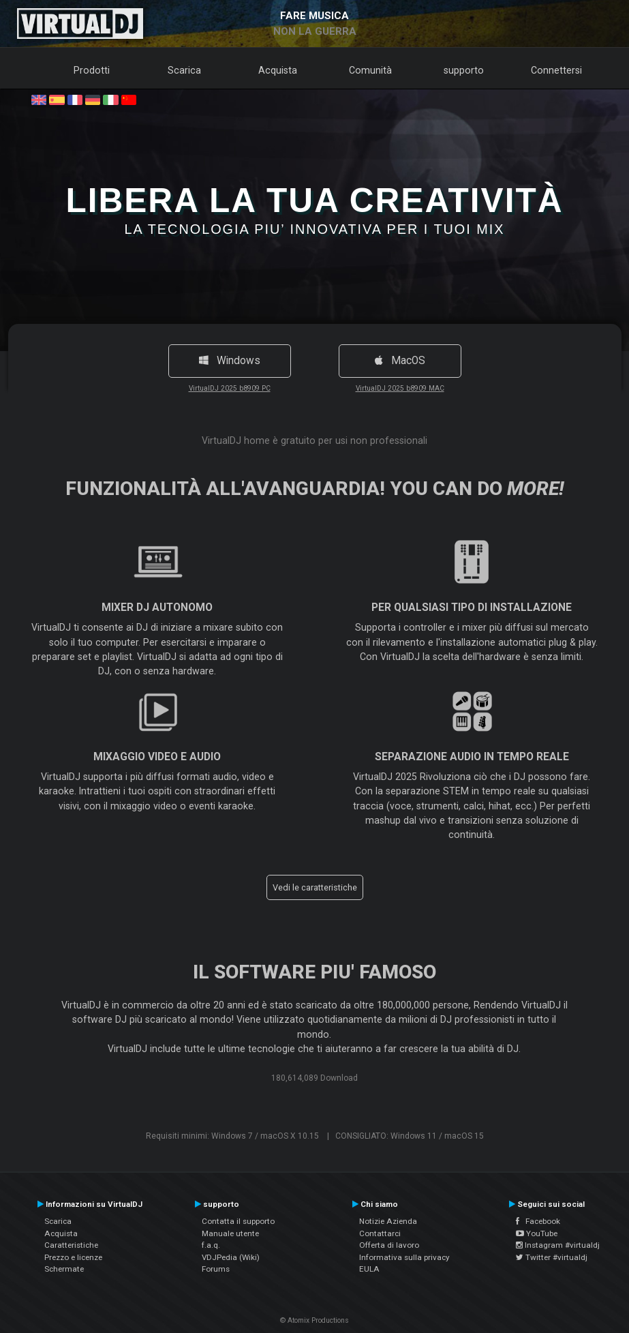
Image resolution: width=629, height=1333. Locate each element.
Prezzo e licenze (73, 1257)
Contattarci (380, 1233)
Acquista (277, 70)
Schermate (64, 1269)
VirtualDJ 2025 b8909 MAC (400, 388)
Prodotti (92, 70)
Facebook (538, 1221)
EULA (369, 1269)
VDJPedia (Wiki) (231, 1257)
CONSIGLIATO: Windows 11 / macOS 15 (409, 1136)
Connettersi (556, 70)
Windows (229, 361)
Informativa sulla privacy (404, 1257)
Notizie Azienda (388, 1221)
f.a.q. (211, 1245)
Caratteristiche (71, 1245)
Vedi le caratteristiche (315, 887)
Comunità (370, 70)
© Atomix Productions (314, 1320)
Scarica (184, 70)
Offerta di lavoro (389, 1245)
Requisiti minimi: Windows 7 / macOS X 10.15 (232, 1136)
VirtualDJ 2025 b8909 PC (230, 388)
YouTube (536, 1233)
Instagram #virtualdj (558, 1245)
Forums (216, 1269)
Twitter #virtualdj (551, 1257)
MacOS (400, 361)
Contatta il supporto (238, 1221)
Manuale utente (230, 1233)
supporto (464, 70)
